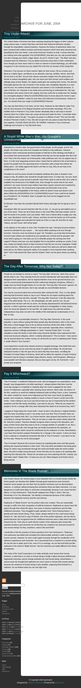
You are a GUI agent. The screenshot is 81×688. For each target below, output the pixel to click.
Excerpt (4, 649)
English (4, 645)
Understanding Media (9, 656)
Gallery (16, 35)
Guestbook (14, 24)
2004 (3, 633)
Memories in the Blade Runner (26, 471)
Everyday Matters (8, 647)
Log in (4, 665)
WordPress (6, 671)
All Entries (15, 28)
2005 (3, 631)
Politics (4, 651)
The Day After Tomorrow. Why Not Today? (33, 266)
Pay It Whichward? (17, 373)
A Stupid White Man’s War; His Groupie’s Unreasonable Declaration (32, 138)
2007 (3, 627)
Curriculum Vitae (12, 32)
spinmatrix (5, 593)
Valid (6, 667)
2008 (3, 625)
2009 (3, 622)
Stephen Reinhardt (35, 683)
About (16, 21)
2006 (3, 629)
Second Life (6, 654)
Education (5, 643)
